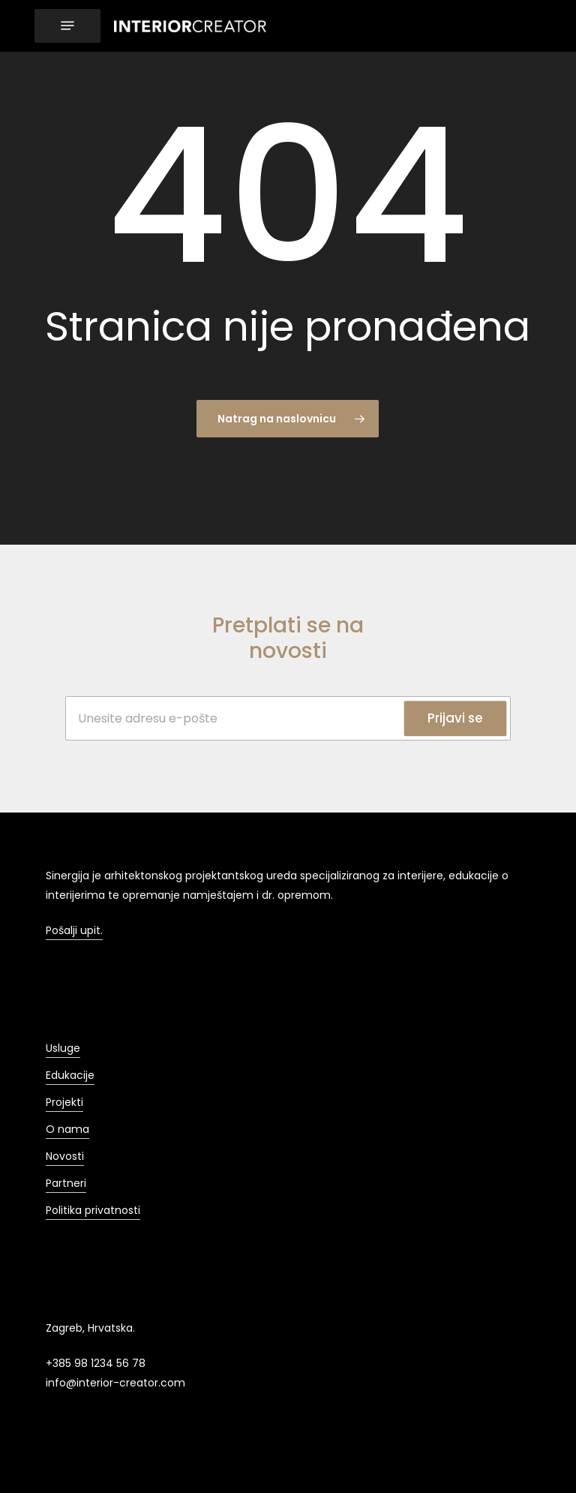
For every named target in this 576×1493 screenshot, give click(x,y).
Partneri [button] (66, 1183)
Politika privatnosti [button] (93, 1210)
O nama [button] (67, 1129)
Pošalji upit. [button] (74, 930)
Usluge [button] (63, 1048)
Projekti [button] (64, 1102)
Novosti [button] (65, 1156)
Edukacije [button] (70, 1075)
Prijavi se (455, 718)
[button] (67, 26)
